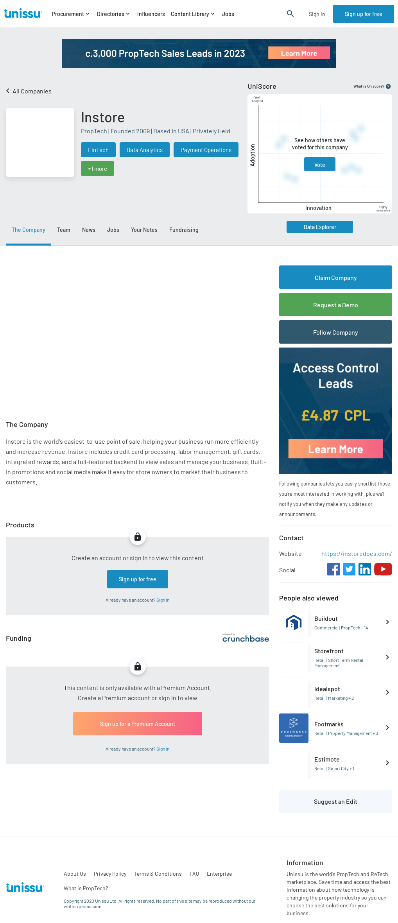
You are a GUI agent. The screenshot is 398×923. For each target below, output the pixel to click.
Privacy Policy (110, 873)
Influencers (151, 14)
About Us (75, 873)
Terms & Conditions (158, 873)
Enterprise (219, 873)
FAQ (194, 873)
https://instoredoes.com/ (356, 553)
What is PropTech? (86, 888)
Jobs (228, 14)
